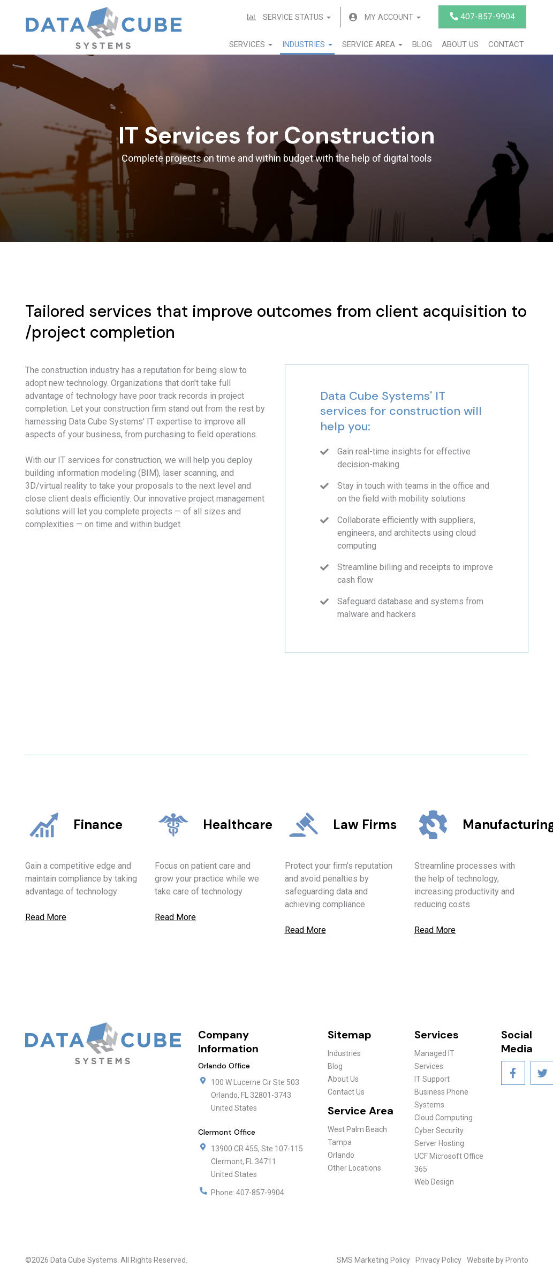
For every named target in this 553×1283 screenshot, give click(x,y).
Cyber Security (439, 1131)
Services (250, 45)
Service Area (372, 45)
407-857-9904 (482, 17)
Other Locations (354, 1169)
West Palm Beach (357, 1130)
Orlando (341, 1156)
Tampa (340, 1143)
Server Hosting (439, 1144)
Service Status (293, 17)
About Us (460, 45)
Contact (506, 45)
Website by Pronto (497, 1261)
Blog (422, 45)
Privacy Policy (438, 1261)
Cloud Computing (443, 1118)
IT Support (432, 1080)
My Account (391, 17)
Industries (307, 45)
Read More (45, 918)
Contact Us (346, 1093)
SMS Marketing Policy (373, 1261)
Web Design (434, 1183)
